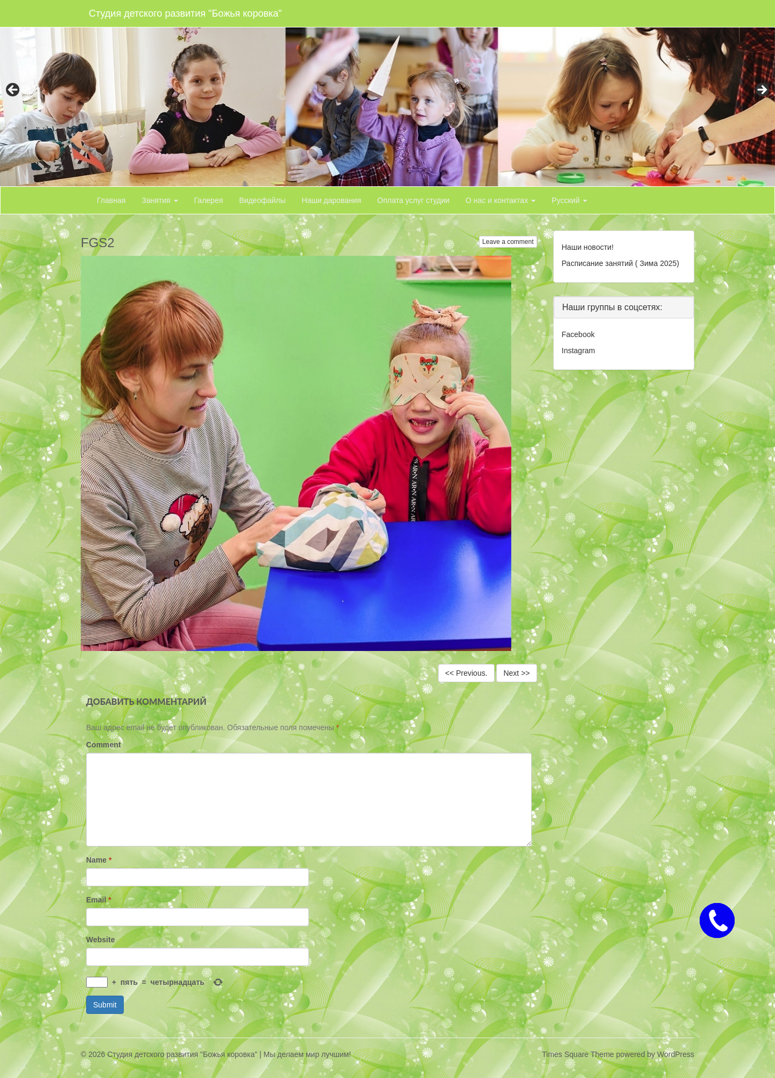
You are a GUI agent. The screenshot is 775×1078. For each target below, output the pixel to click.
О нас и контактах (501, 200)
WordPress (675, 1054)
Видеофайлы (262, 200)
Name (98, 860)
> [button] (761, 90)
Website (100, 939)
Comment (103, 744)
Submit (105, 1004)
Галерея (208, 200)
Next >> (516, 673)
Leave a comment (507, 242)
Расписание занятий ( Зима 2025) (620, 263)
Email (98, 899)
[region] (387, 93)
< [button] (13, 90)
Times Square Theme (578, 1054)
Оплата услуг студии (413, 200)
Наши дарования (332, 200)
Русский (569, 200)
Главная (111, 200)
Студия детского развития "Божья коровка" (185, 13)
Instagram (578, 350)
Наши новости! (588, 247)
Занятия (160, 200)
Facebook (578, 334)
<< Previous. (466, 673)
